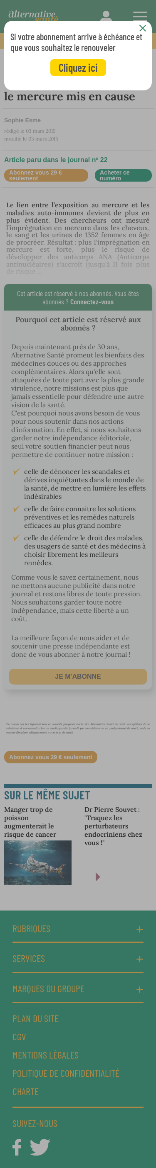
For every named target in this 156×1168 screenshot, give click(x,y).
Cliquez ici (78, 67)
